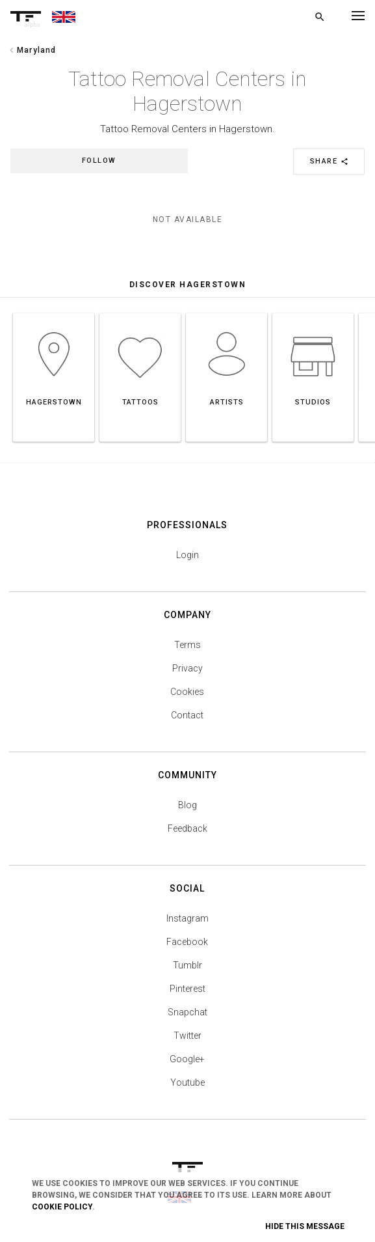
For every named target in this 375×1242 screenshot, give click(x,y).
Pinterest (187, 988)
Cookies (187, 691)
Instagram (187, 918)
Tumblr (187, 965)
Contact (187, 715)
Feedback (187, 828)
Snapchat (187, 1012)
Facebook (187, 942)
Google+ (187, 1059)
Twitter (187, 1035)
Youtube (187, 1082)
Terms (187, 645)
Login (187, 555)
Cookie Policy (62, 1206)
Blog (187, 805)
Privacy (187, 668)
